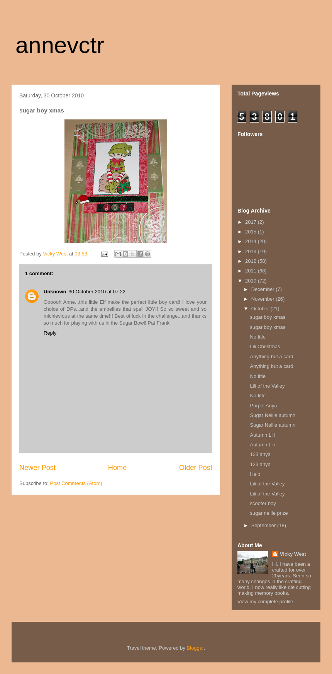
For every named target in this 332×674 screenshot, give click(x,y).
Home (117, 467)
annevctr (59, 45)
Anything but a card (271, 356)
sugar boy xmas (267, 317)
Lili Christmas (265, 346)
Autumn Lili (262, 435)
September (264, 525)
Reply (50, 333)
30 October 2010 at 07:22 (97, 291)
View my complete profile (265, 601)
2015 (251, 232)
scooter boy (263, 503)
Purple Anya (263, 405)
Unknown (55, 291)
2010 (251, 281)
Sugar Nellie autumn (272, 415)
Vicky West (293, 554)
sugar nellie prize (269, 513)
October (261, 308)
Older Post (195, 467)
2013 (251, 251)
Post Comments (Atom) (76, 483)
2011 (251, 271)
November (263, 299)
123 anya (260, 454)
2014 (251, 241)
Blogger (195, 648)
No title (257, 337)
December (263, 289)
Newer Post (37, 467)
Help (255, 474)
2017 (251, 222)
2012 (251, 261)
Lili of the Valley (267, 386)
